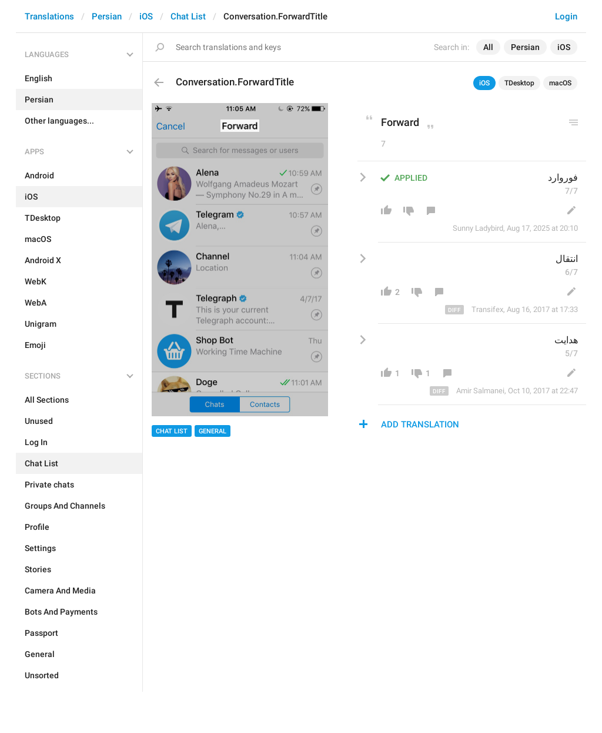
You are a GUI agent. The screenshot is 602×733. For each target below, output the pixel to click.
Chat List (188, 16)
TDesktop (519, 83)
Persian (107, 16)
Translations (49, 16)
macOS (560, 83)
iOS (146, 16)
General (212, 431)
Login (566, 16)
